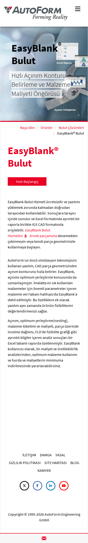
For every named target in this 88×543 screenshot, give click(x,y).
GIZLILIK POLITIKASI (25, 462)
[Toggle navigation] (77, 8)
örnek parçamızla (44, 235)
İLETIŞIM (29, 454)
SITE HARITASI (55, 462)
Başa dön (27, 127)
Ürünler (47, 127)
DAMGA (46, 454)
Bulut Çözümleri (71, 127)
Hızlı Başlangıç (27, 181)
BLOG (74, 462)
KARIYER (44, 470)
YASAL (60, 454)
